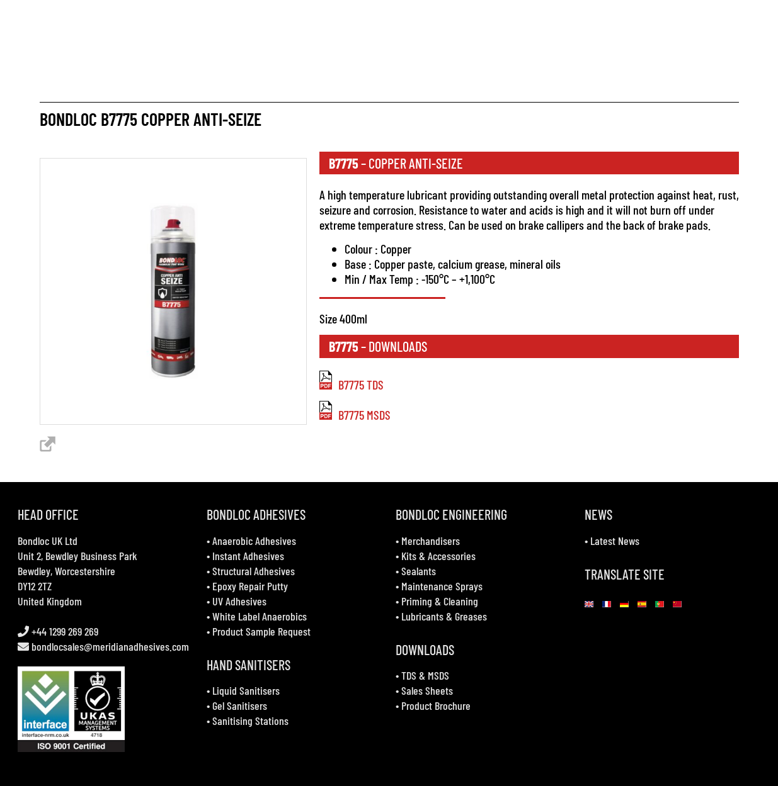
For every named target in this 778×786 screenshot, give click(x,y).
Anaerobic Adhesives (254, 540)
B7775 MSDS (355, 414)
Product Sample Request (261, 631)
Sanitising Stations (250, 720)
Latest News (614, 540)
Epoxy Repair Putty (250, 586)
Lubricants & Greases (444, 616)
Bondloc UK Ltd (47, 540)
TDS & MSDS (425, 675)
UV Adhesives (239, 601)
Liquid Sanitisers (246, 690)
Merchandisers (430, 540)
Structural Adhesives (253, 571)
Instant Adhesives (248, 556)
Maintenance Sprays (442, 586)
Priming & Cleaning (439, 601)
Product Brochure (436, 705)
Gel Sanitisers (239, 705)
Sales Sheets (427, 690)
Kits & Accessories (438, 556)
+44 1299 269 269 (63, 631)
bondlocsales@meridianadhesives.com (110, 646)
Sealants (418, 571)
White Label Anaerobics (259, 616)
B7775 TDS (351, 384)
